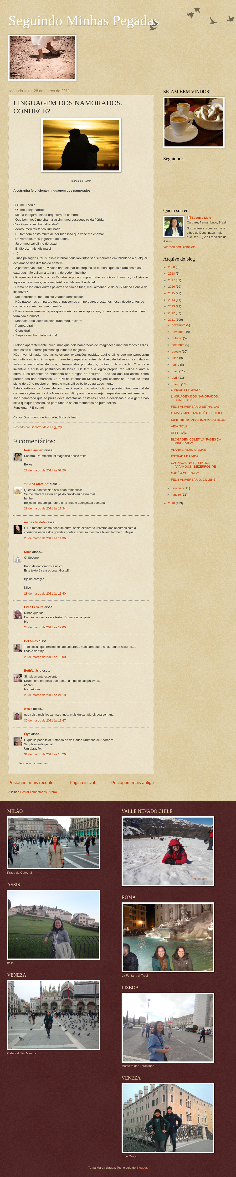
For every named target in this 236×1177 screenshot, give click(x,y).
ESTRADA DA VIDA (184, 456)
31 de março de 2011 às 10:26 (45, 754)
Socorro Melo (201, 217)
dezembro (179, 325)
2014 (172, 300)
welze (28, 709)
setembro (178, 345)
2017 (172, 280)
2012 (172, 313)
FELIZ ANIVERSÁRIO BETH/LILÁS (195, 406)
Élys (27, 734)
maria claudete (35, 522)
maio (175, 371)
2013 (172, 306)
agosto (177, 351)
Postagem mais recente (30, 782)
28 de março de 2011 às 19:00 (45, 627)
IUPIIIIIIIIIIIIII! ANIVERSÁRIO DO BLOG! (198, 419)
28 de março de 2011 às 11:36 (45, 538)
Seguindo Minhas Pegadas (83, 20)
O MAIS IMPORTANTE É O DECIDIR (196, 413)
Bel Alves (31, 641)
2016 (172, 286)
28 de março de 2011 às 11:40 (45, 593)
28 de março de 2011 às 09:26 (45, 470)
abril (175, 377)
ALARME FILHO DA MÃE (188, 449)
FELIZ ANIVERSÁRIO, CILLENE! (193, 479)
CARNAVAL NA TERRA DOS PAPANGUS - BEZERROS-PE (193, 464)
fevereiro (178, 488)
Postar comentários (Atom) (38, 792)
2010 (172, 503)
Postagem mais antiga (132, 782)
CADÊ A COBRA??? (185, 473)
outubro (177, 338)
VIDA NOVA (179, 426)
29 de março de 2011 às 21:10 (45, 695)
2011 (172, 319)
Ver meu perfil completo (179, 247)
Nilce (27, 552)
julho (175, 358)
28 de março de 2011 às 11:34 (45, 508)
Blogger (142, 1167)
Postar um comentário (34, 763)
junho (176, 364)
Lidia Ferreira (34, 607)
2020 (172, 267)
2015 (172, 293)
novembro (179, 332)
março (176, 384)
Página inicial (82, 782)
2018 (172, 273)
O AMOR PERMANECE (187, 390)
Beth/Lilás (31, 670)
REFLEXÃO (179, 433)
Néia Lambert (34, 450)
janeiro (177, 494)
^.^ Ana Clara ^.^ (36, 484)
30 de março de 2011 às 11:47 (45, 720)
